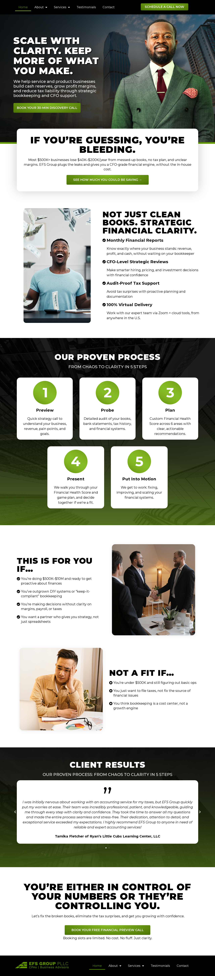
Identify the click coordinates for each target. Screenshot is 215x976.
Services (62, 7)
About (40, 7)
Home (23, 7)
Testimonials (86, 7)
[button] (164, 6)
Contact (109, 7)
